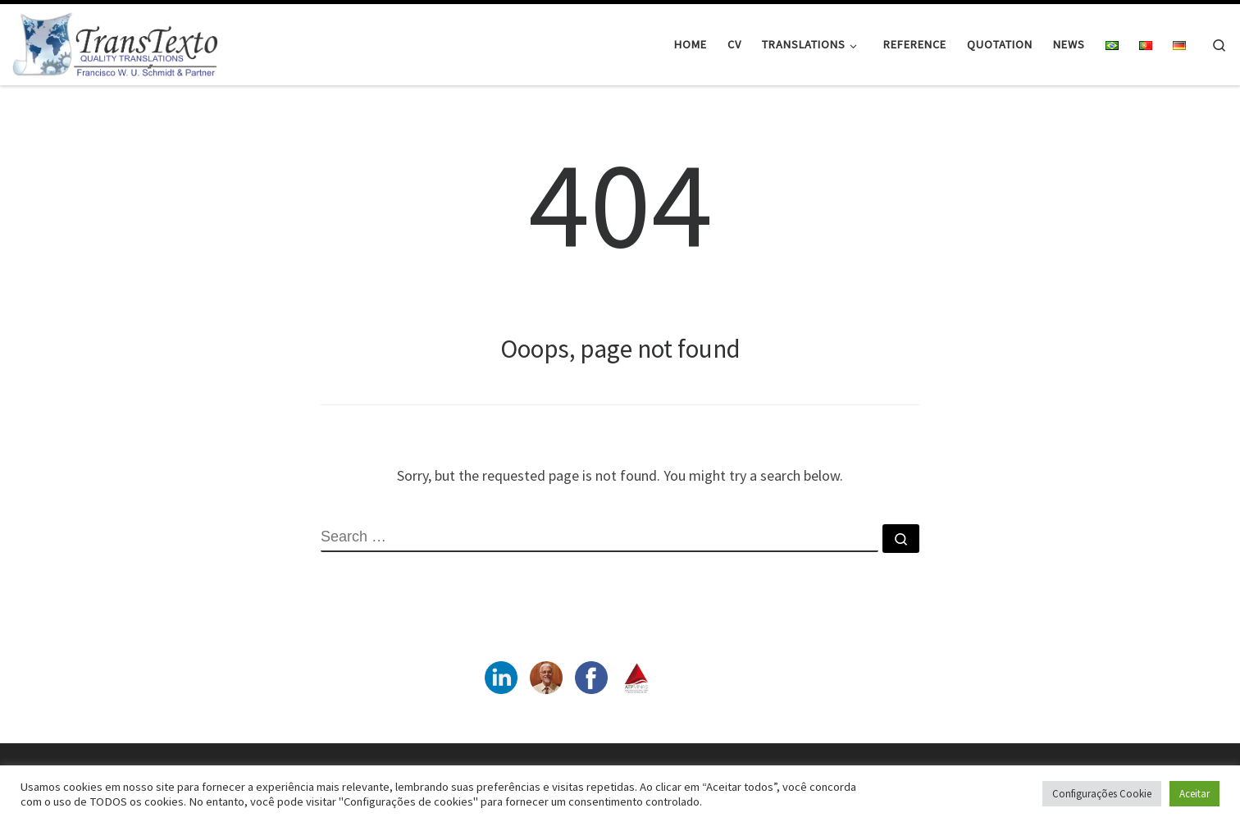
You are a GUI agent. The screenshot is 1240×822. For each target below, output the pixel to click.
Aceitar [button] (1194, 794)
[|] (114, 41)
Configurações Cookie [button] (1101, 794)
